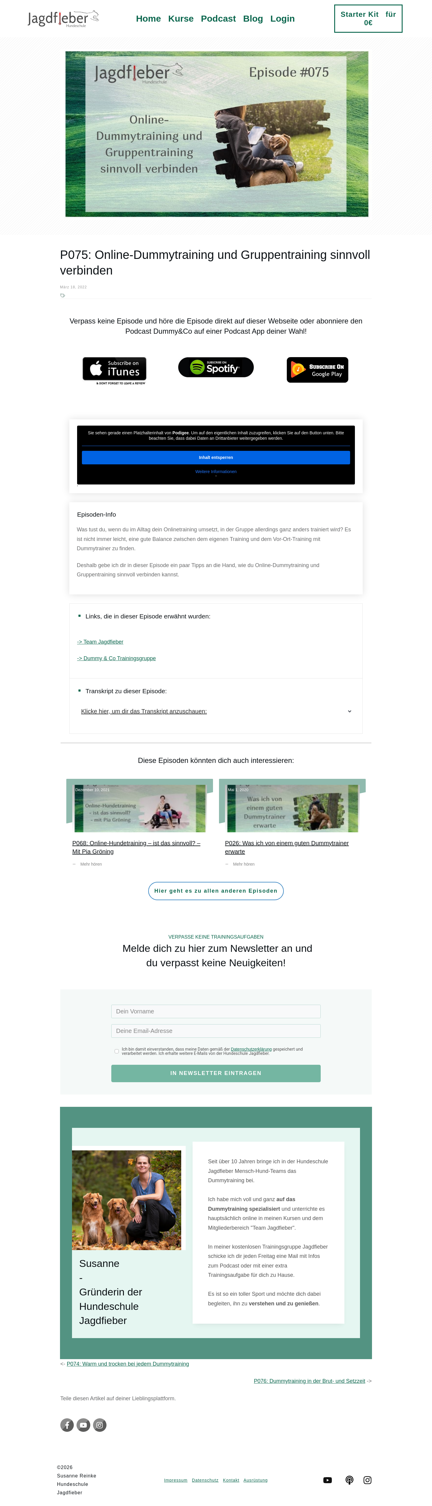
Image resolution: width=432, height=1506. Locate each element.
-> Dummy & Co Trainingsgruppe (116, 658)
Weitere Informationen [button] (215, 471)
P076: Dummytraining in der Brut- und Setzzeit (309, 1381)
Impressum (176, 1480)
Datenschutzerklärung (251, 1049)
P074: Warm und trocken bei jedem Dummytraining (128, 1364)
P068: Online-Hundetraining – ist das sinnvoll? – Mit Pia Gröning (139, 827)
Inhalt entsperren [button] (216, 457)
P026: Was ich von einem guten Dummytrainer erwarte (292, 827)
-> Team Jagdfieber (100, 642)
